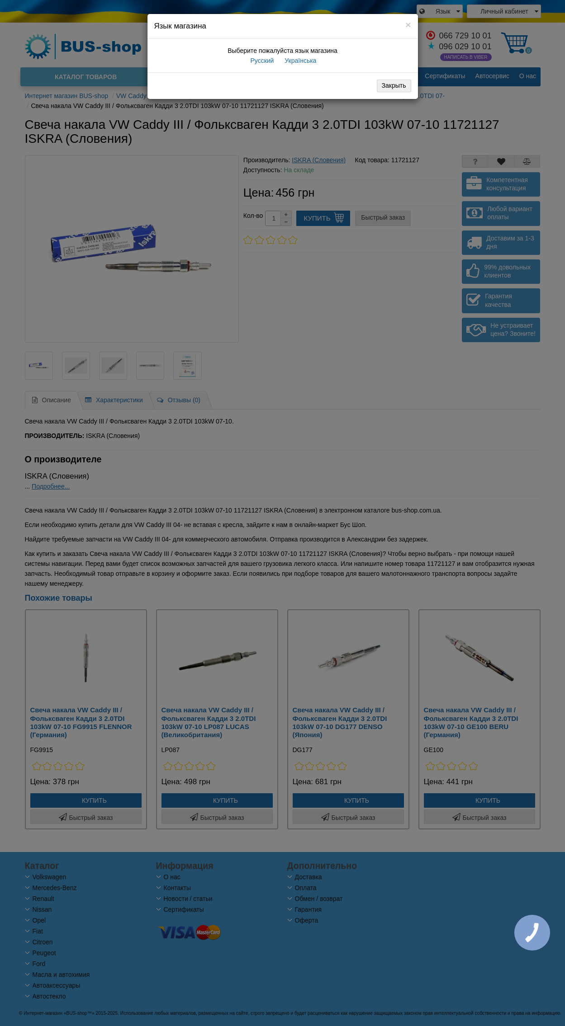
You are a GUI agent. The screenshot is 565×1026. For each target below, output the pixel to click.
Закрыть (394, 85)
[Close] (408, 24)
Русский (261, 60)
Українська (299, 60)
